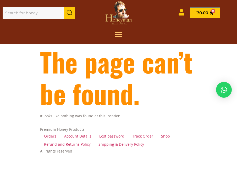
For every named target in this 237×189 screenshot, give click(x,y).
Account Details (77, 136)
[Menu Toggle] (118, 34)
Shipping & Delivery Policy (121, 144)
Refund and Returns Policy (67, 144)
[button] (224, 90)
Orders (50, 136)
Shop (165, 136)
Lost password (111, 136)
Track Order (142, 136)
